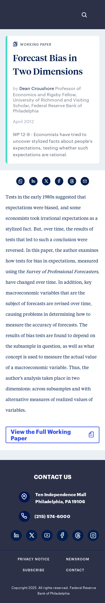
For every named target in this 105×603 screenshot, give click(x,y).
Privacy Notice (34, 558)
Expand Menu (98, 14)
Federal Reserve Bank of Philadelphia (23, 15)
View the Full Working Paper (41, 434)
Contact (75, 569)
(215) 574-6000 (52, 516)
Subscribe (34, 569)
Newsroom (77, 558)
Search (84, 14)
